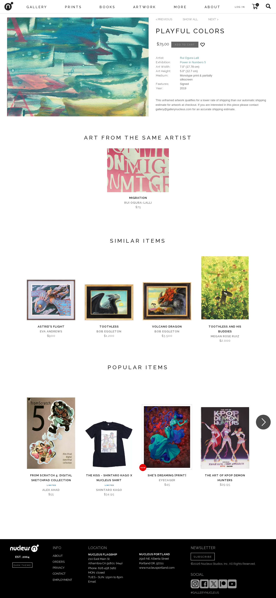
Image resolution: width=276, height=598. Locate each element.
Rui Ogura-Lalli (189, 58)
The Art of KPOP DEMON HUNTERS (225, 478)
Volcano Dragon (167, 326)
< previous (164, 19)
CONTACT (59, 573)
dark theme (22, 565)
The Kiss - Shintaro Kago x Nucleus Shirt (109, 478)
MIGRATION (138, 197)
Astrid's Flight (51, 326)
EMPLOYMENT (62, 579)
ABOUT (58, 555)
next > (213, 19)
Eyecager (167, 480)
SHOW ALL (190, 19)
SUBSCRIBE (203, 556)
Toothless (109, 326)
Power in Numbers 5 (193, 62)
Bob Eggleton (109, 331)
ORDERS (59, 561)
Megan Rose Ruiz (225, 336)
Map (119, 563)
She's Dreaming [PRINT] (167, 475)
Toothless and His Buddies (225, 329)
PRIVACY (59, 567)
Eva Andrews (51, 331)
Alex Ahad (51, 490)
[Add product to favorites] (202, 44)
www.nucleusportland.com (157, 567)
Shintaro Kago (109, 490)
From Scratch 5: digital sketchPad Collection (51, 478)
